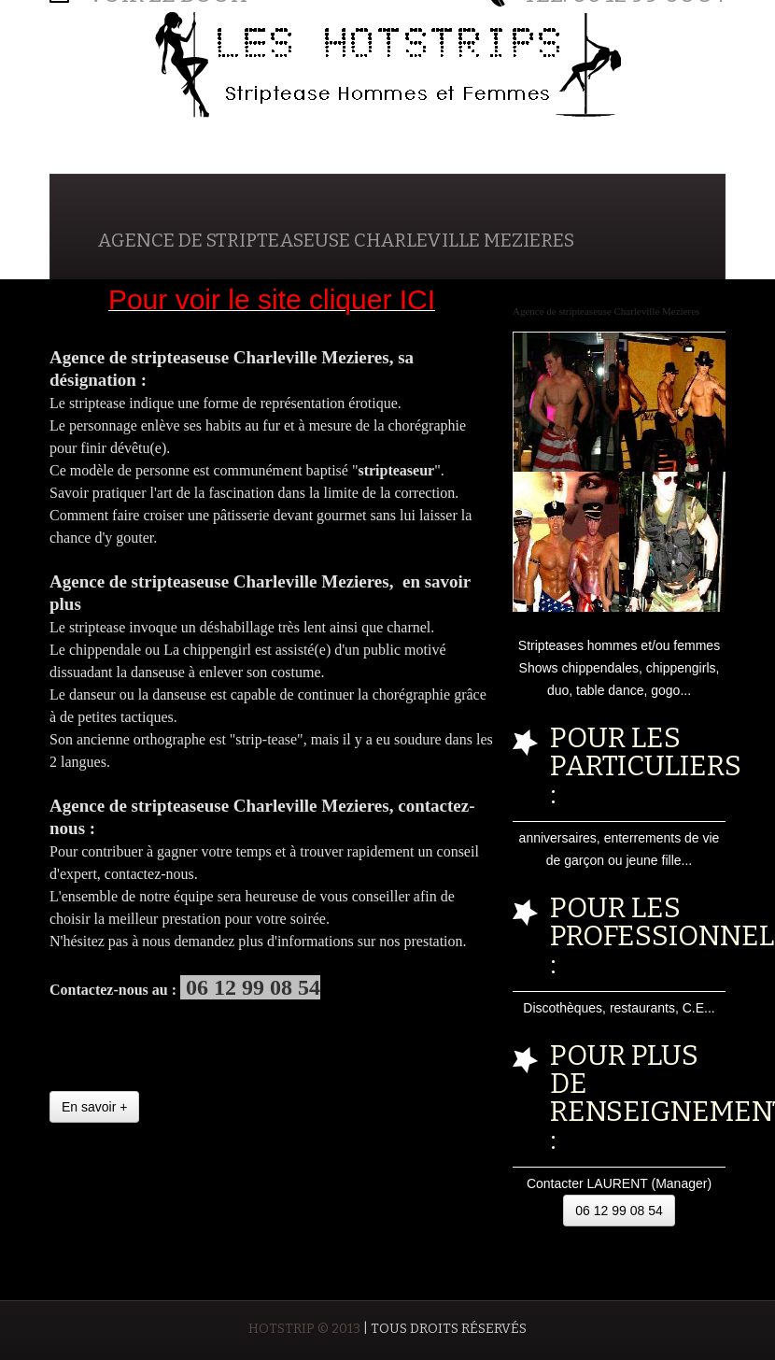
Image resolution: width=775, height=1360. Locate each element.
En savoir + (94, 1106)
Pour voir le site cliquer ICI (271, 299)
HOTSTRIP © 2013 (304, 1329)
